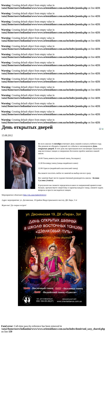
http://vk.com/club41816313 (34, 195)
